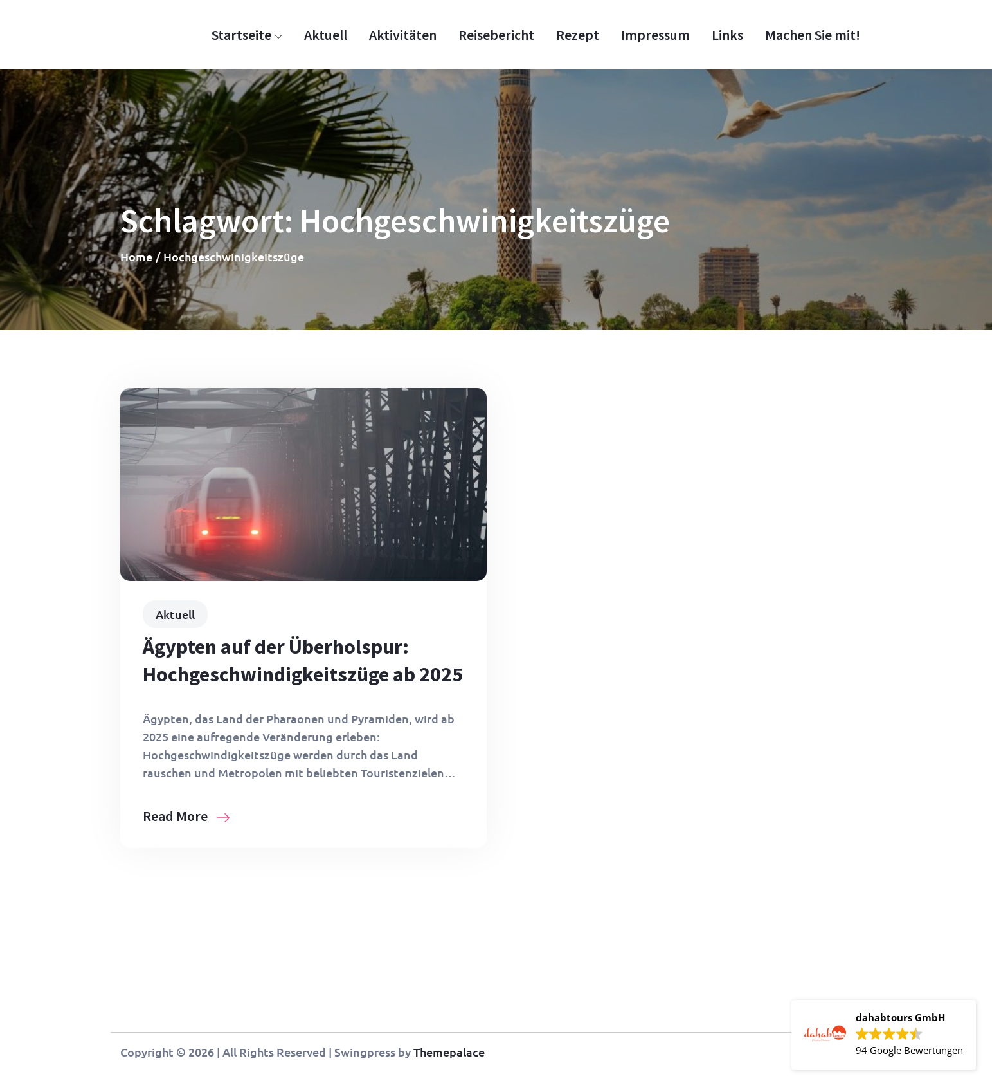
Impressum (655, 35)
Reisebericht (496, 35)
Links (727, 35)
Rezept (577, 35)
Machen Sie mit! (812, 35)
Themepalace (449, 1051)
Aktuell (325, 35)
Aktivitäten (403, 35)
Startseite (247, 35)
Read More (186, 816)
